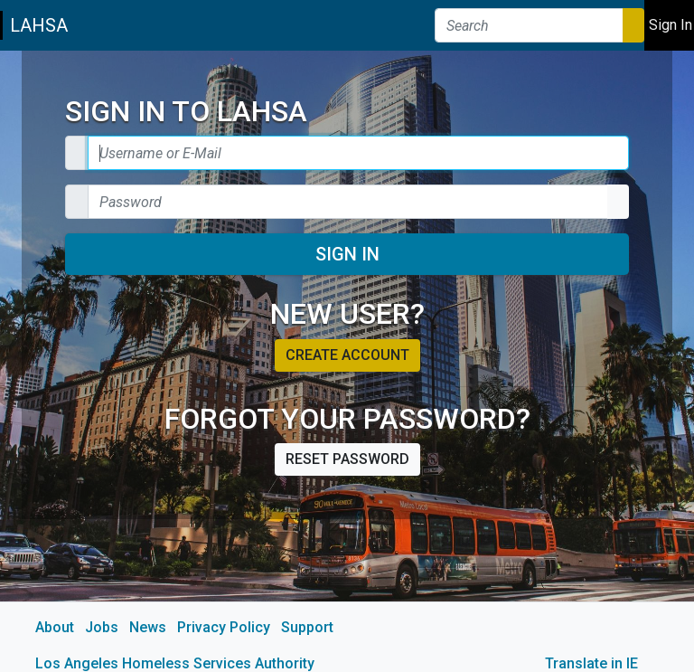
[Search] (529, 25)
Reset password (347, 459)
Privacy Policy (223, 627)
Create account (347, 355)
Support (307, 627)
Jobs (101, 627)
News (147, 627)
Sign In (347, 254)
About (54, 627)
